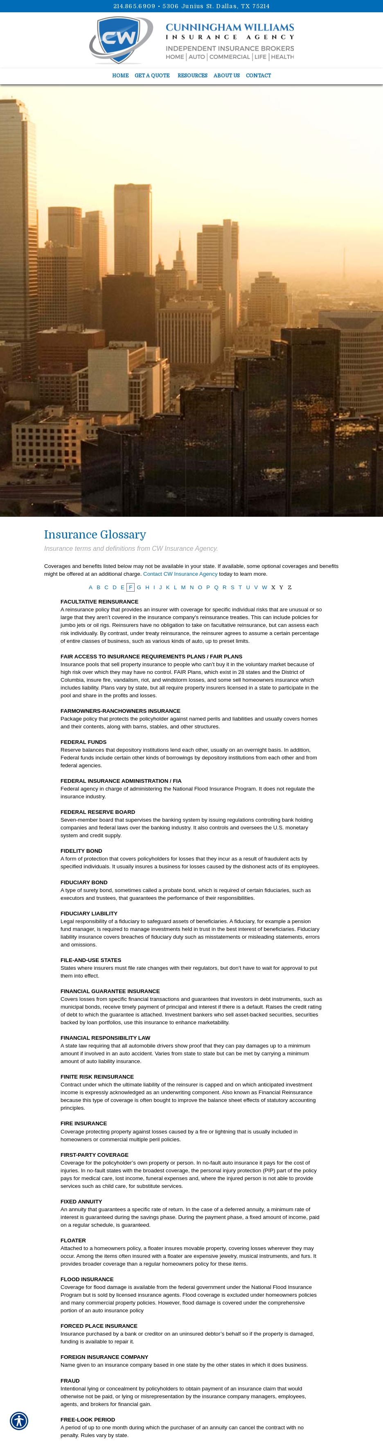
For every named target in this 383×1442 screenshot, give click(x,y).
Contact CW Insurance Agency (180, 574)
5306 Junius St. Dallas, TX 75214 (216, 6)
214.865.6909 (134, 6)
